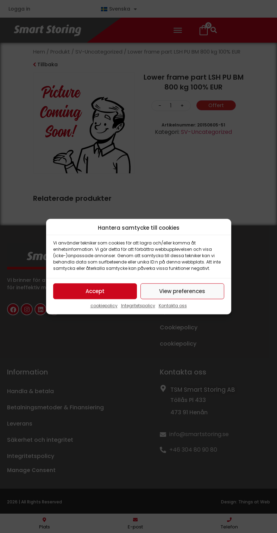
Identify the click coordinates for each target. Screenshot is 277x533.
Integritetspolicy (138, 306)
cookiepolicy (104, 306)
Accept (95, 291)
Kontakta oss (173, 306)
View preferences (182, 291)
